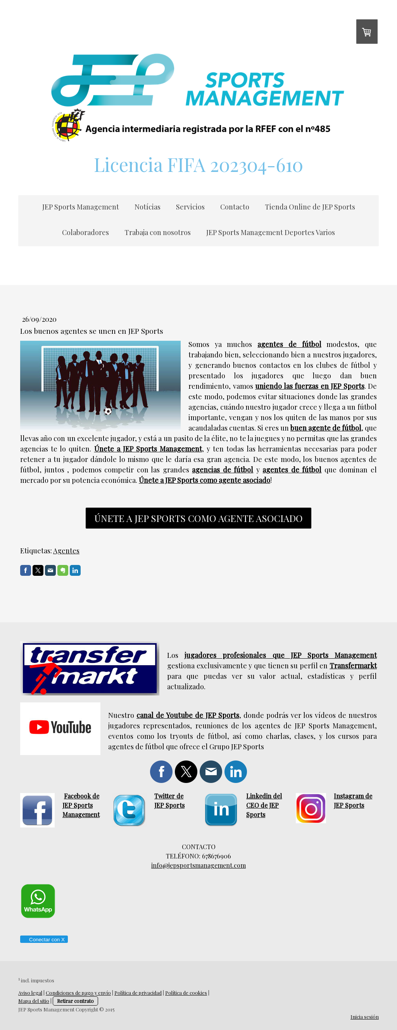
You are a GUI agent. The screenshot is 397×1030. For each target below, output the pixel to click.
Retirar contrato (75, 1000)
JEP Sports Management (80, 206)
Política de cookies (186, 992)
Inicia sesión (364, 1016)
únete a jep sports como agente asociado (198, 518)
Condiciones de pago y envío (78, 992)
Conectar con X (43, 939)
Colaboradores (85, 232)
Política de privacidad (138, 992)
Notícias (148, 206)
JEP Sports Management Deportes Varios (270, 232)
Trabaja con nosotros (157, 232)
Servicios (190, 206)
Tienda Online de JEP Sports (310, 206)
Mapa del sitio (33, 1000)
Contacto (234, 206)
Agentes (66, 550)
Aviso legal (30, 992)
